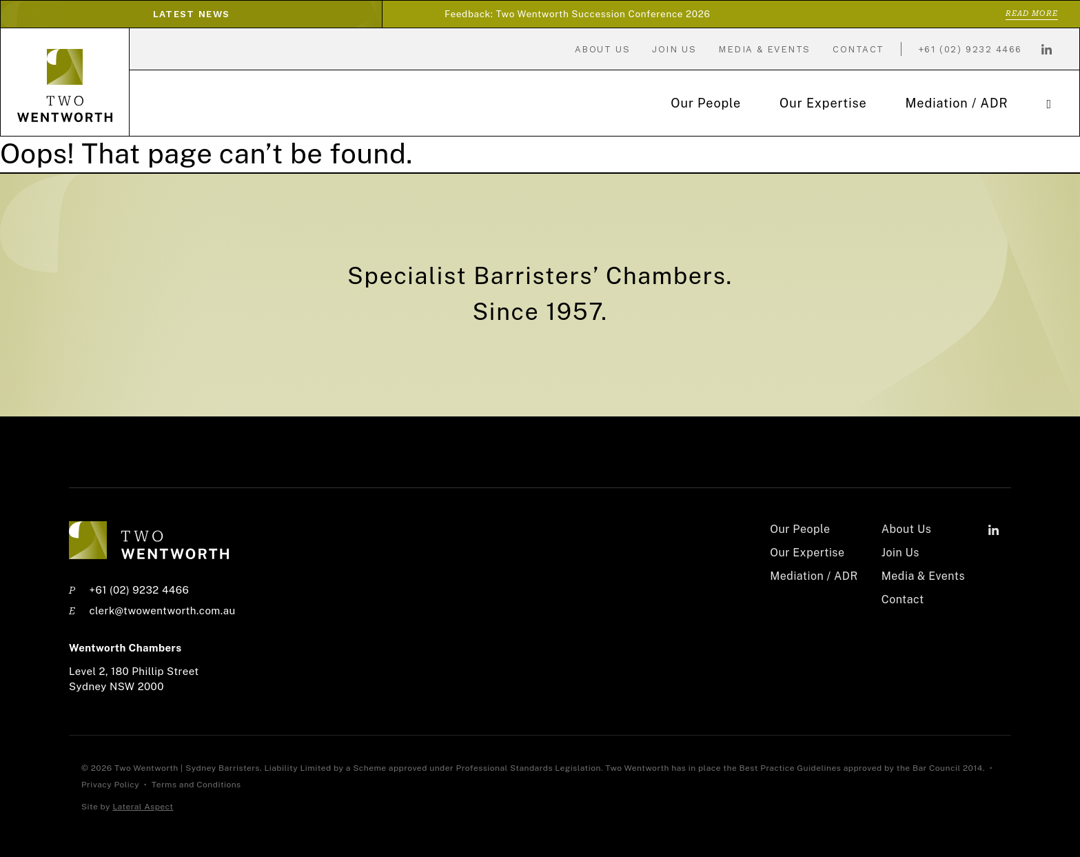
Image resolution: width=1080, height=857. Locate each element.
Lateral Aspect (142, 806)
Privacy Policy (111, 784)
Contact (858, 49)
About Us (602, 49)
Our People (706, 103)
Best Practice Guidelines (791, 768)
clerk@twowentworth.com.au (162, 610)
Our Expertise (823, 103)
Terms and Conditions (196, 784)
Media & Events (764, 49)
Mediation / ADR (957, 103)
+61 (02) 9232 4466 (970, 49)
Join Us (674, 49)
